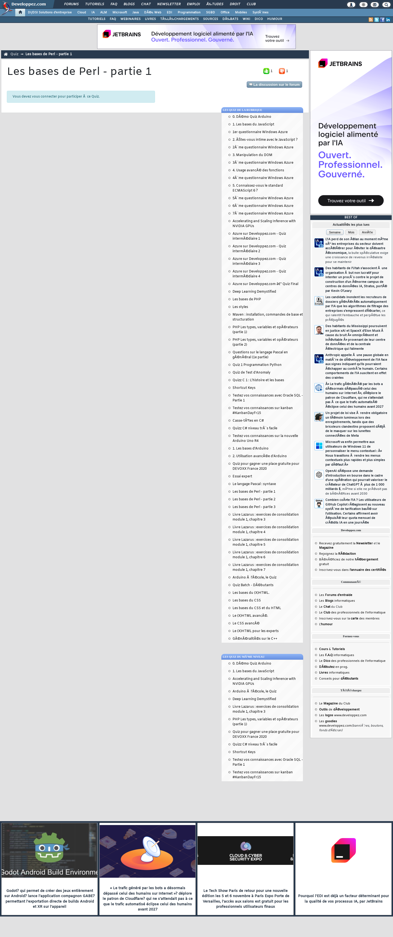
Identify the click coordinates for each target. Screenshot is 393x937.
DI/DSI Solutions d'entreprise (50, 12)
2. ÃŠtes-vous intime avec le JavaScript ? (265, 140)
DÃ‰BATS (230, 19)
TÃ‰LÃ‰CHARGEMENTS (179, 19)
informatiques (334, 673)
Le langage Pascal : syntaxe (254, 484)
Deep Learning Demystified (254, 292)
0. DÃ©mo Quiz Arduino (252, 117)
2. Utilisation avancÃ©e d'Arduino (260, 456)
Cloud (81, 12)
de (339, 710)
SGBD (210, 12)
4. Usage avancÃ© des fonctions (258, 170)
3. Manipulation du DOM (252, 155)
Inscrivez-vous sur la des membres (349, 619)
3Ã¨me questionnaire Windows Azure (263, 163)
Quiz (14, 54)
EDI (169, 12)
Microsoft (119, 12)
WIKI (246, 19)
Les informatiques (337, 601)
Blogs (129, 4)
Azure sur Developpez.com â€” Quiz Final (265, 284)
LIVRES (150, 19)
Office (225, 12)
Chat (146, 4)
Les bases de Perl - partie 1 (48, 54)
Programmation (189, 12)
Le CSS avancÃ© (246, 623)
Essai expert (242, 476)
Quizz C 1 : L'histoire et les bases (258, 380)
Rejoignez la (337, 554)
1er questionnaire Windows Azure (260, 132)
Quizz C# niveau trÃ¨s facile (255, 428)
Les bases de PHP (247, 299)
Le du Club (334, 704)
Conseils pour (338, 679)
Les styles (240, 307)
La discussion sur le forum (274, 85)
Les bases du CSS (247, 600)
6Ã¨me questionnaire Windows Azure (263, 206)
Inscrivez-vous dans (352, 570)
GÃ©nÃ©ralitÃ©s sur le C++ (255, 639)
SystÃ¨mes (260, 12)
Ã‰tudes (215, 4)
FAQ (114, 4)
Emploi (193, 4)
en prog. (333, 667)
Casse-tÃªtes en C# (248, 421)
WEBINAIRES (130, 19)
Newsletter (169, 4)
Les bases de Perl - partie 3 (254, 507)
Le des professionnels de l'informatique (352, 613)
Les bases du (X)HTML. (251, 593)
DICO (259, 19)
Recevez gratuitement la (346, 543)
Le (324, 607)
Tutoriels (95, 4)
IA (93, 12)
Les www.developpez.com (343, 715)
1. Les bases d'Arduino (251, 449)
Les (335, 595)
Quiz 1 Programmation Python (257, 365)
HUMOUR (274, 19)
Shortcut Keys (244, 388)
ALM (103, 12)
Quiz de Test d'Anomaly (251, 373)
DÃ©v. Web (152, 12)
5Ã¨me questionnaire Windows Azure (263, 198)
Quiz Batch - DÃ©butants (253, 585)
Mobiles (241, 12)
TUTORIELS (96, 19)
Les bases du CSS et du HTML (257, 608)
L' (326, 624)
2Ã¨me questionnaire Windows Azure (263, 147)
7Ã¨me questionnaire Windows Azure (263, 214)
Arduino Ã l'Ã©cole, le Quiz (254, 577)
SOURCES (210, 19)
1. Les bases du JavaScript (253, 124)
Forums (71, 4)
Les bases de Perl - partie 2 (254, 499)
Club (251, 4)
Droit (235, 4)
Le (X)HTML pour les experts (256, 631)
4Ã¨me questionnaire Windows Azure (263, 178)
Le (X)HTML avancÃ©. (250, 616)
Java (135, 12)
